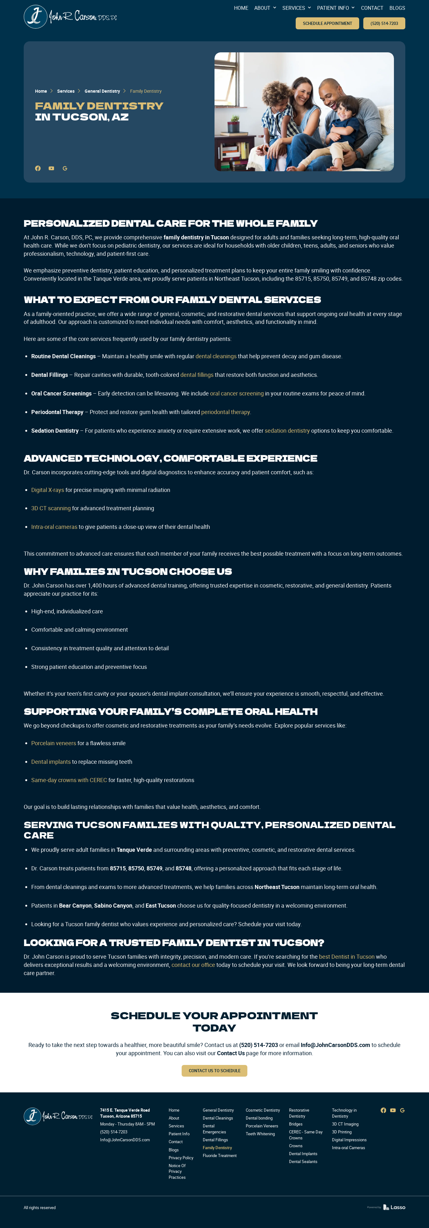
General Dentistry (102, 91)
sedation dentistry (286, 430)
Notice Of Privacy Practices (177, 1171)
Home (41, 91)
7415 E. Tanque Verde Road (125, 1110)
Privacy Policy (181, 1158)
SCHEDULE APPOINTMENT (327, 23)
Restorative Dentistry (299, 1113)
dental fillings (196, 374)
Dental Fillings (215, 1140)
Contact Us (231, 1053)
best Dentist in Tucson (347, 956)
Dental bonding (259, 1118)
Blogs (174, 1150)
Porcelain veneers (53, 743)
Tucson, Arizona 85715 (121, 1116)
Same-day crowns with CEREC (69, 780)
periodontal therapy (225, 412)
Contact (176, 1141)
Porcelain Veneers (262, 1126)
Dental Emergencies (214, 1129)
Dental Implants (303, 1153)
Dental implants (51, 761)
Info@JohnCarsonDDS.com (335, 1045)
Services (66, 91)
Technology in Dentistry (344, 1113)
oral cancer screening (236, 393)
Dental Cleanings (218, 1118)
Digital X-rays (47, 490)
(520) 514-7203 (384, 23)
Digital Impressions (349, 1140)
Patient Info (179, 1134)
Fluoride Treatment (220, 1155)
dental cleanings (215, 356)
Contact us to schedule (214, 1070)
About (174, 1118)
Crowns (296, 1146)
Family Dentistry (217, 1147)
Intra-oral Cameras (348, 1147)
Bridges (296, 1124)
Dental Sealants (303, 1161)
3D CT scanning (51, 508)
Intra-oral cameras (54, 526)
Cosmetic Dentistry (263, 1110)
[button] (265, 8)
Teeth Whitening (260, 1134)
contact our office (192, 964)
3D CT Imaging (345, 1124)
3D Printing (342, 1132)
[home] (70, 16)
